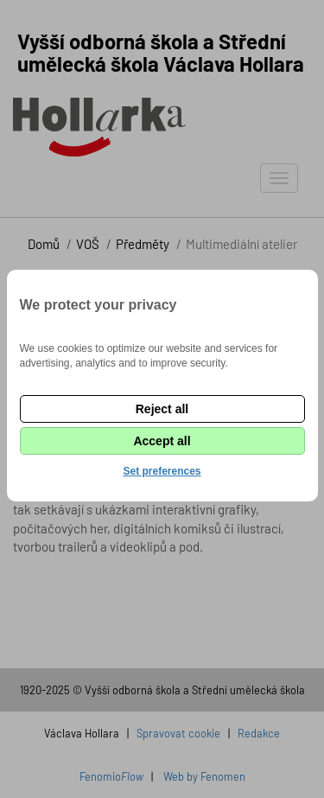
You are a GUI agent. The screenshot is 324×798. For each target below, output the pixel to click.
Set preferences (161, 471)
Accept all (161, 441)
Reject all (162, 409)
